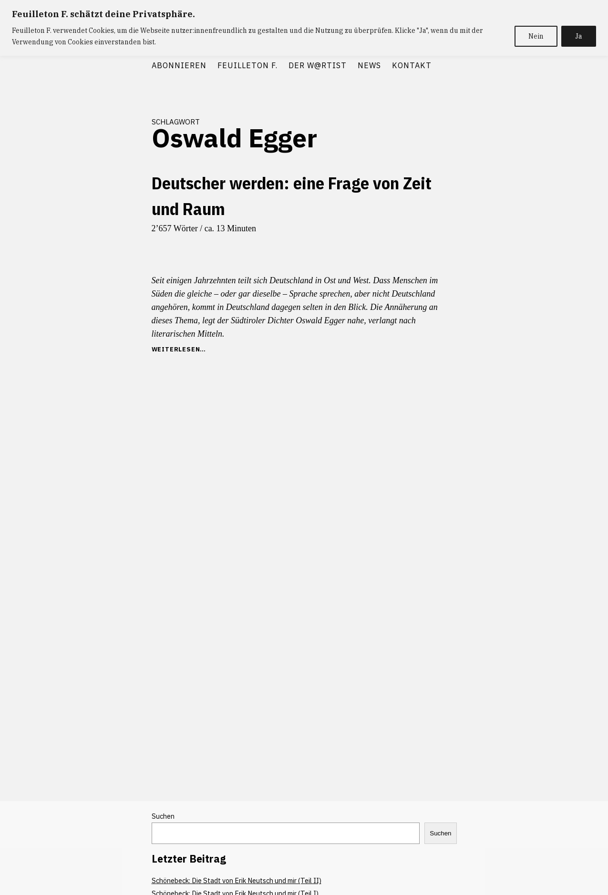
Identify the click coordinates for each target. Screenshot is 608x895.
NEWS (369, 65)
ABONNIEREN (179, 65)
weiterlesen (176, 349)
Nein (536, 36)
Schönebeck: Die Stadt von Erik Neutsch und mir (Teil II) (236, 880)
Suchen (163, 816)
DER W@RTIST (318, 65)
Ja (578, 36)
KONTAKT (412, 65)
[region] (304, 28)
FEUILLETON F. (247, 65)
